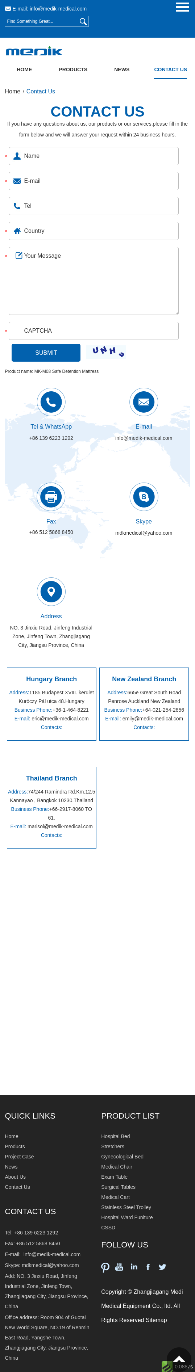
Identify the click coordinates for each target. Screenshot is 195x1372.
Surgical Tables (118, 1187)
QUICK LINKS (30, 1115)
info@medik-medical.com (58, 9)
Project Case (19, 1157)
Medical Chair (116, 1167)
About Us (15, 1177)
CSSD (108, 1227)
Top (179, 1359)
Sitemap (156, 1320)
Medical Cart (115, 1197)
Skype (144, 521)
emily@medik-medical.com (153, 718)
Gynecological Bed (122, 1157)
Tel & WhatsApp (51, 427)
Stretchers (112, 1146)
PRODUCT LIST (130, 1115)
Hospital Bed (115, 1136)
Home (24, 69)
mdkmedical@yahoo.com (143, 533)
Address (51, 616)
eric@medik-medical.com (60, 718)
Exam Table (114, 1177)
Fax (51, 521)
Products (73, 69)
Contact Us (170, 69)
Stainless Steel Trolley (126, 1207)
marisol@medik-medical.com (60, 826)
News (121, 69)
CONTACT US (97, 111)
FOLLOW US (124, 1244)
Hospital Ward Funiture (127, 1217)
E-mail (144, 427)
